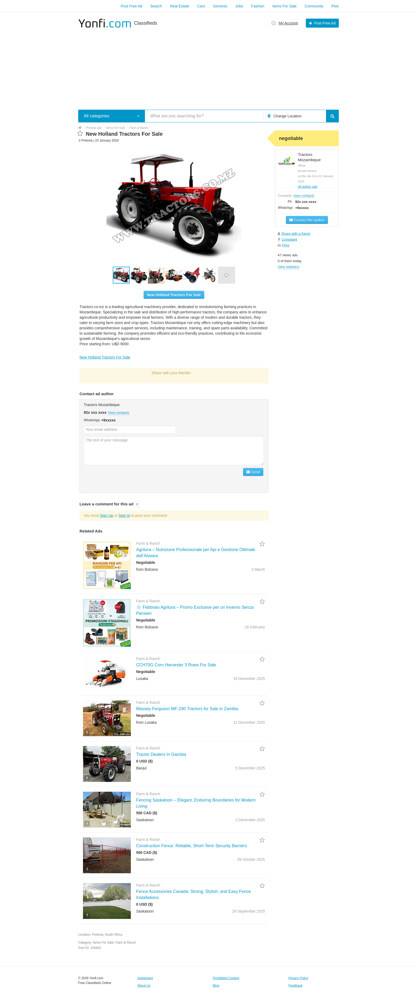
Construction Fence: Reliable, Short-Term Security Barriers (191, 845)
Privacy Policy (298, 978)
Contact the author (306, 220)
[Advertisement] (208, 66)
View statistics (288, 267)
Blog (216, 985)
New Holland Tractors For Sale (174, 295)
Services (220, 6)
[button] (139, 275)
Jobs (239, 6)
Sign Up (106, 515)
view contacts (304, 196)
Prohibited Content (226, 978)
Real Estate (179, 6)
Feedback (296, 985)
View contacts (118, 413)
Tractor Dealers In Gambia (161, 754)
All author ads (307, 187)
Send (253, 472)
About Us (143, 985)
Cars (201, 6)
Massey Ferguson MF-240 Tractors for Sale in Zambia (187, 708)
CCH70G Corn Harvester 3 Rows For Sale (176, 665)
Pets (335, 6)
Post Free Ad (131, 6)
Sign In (124, 515)
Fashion (257, 6)
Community (314, 6)
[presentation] (124, 478)
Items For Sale (284, 6)
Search (156, 6)
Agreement (145, 978)
